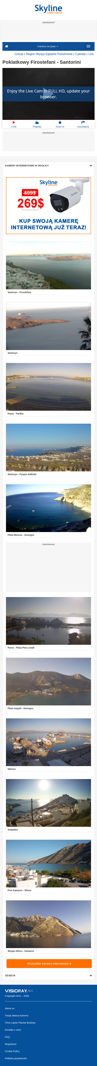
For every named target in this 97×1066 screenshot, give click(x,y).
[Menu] (88, 46)
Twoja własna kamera (16, 1015)
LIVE (14, 124)
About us (9, 1008)
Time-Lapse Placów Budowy (20, 1022)
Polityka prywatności (16, 1058)
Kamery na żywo (47, 46)
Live (91, 54)
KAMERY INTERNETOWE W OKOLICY (48, 165)
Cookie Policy (12, 1051)
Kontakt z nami (13, 1029)
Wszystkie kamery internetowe (49, 963)
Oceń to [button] (60, 124)
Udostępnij (83, 124)
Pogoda (37, 124)
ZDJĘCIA (48, 975)
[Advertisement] (48, 32)
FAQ (7, 1037)
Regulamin (11, 1044)
